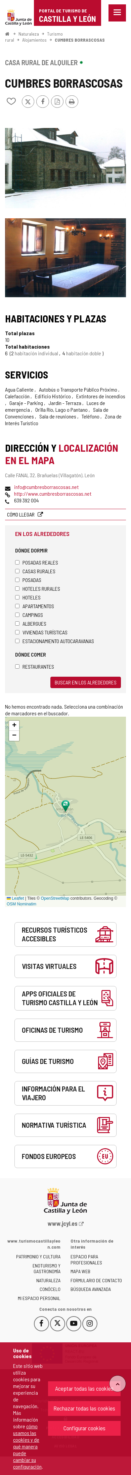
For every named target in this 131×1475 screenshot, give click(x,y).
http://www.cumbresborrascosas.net (52, 493)
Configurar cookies (84, 1428)
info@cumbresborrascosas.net (46, 487)
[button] (14, 726)
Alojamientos (34, 40)
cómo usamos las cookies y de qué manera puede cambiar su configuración (27, 1446)
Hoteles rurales (37, 588)
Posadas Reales (36, 562)
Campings (29, 615)
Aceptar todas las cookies (84, 1388)
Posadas (28, 580)
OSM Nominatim (21, 904)
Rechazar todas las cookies (84, 1408)
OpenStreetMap (55, 898)
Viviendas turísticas (41, 632)
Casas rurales (35, 571)
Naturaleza (28, 34)
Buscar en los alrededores (86, 682)
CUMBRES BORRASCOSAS (80, 40)
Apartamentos (34, 606)
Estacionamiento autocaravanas (54, 641)
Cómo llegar (21, 514)
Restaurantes (34, 666)
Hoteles (28, 597)
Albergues (30, 623)
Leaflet (15, 898)
